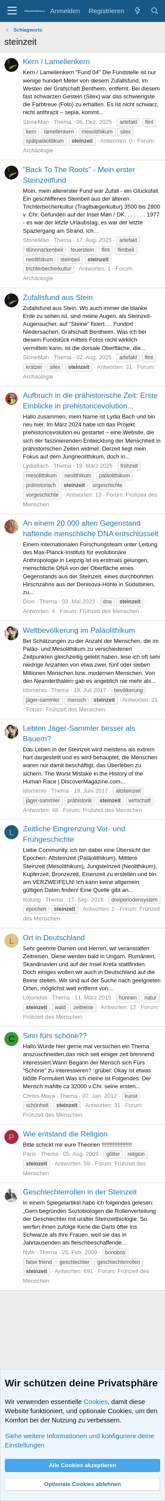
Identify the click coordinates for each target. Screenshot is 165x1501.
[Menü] (12, 11)
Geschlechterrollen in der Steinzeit (80, 1192)
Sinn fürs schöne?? (55, 1036)
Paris (29, 1154)
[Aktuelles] (137, 11)
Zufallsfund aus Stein (58, 297)
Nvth (29, 1252)
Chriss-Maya (39, 1096)
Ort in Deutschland (54, 938)
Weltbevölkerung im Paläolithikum (79, 630)
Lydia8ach (36, 465)
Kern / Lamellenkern (56, 62)
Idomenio (34, 690)
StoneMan (36, 122)
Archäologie (38, 150)
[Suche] (154, 11)
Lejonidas (35, 997)
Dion (29, 601)
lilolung (31, 899)
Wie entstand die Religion (65, 1134)
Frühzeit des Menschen (109, 611)
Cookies (95, 1401)
